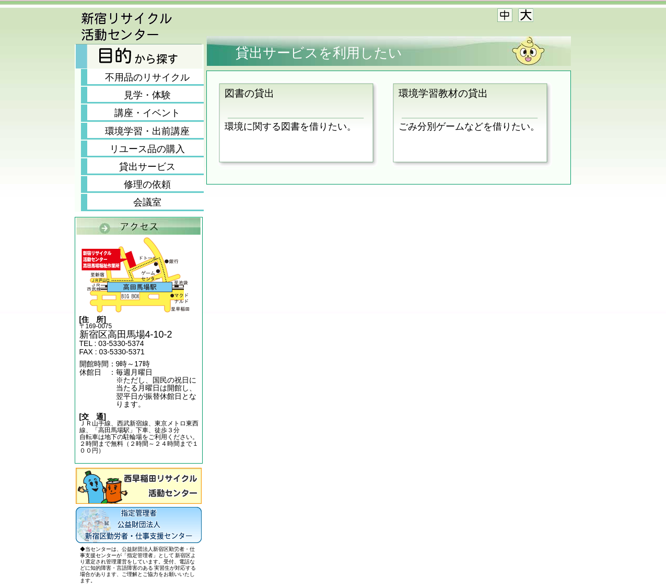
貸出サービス (147, 167)
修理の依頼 (147, 184)
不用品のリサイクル (147, 77)
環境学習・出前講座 (147, 131)
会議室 (147, 202)
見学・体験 (147, 95)
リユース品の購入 (147, 149)
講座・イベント (147, 113)
